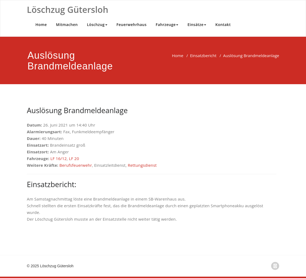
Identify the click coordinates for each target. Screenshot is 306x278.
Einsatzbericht (203, 55)
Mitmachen (67, 24)
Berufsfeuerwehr (75, 165)
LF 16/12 (58, 158)
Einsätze (196, 24)
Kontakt (223, 24)
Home (41, 24)
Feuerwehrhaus (131, 24)
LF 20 (74, 158)
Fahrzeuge (167, 24)
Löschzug (97, 24)
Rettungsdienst (142, 165)
